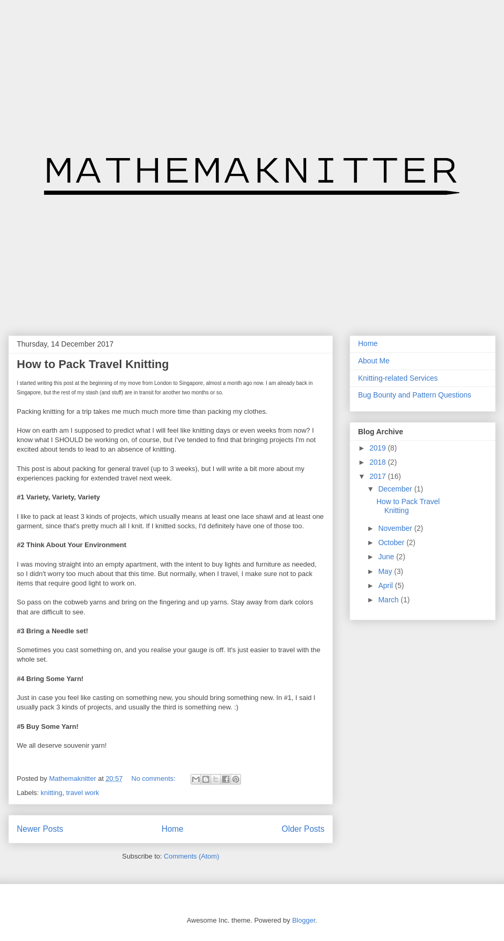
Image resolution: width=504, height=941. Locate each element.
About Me (374, 361)
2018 (379, 462)
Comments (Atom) (191, 856)
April (386, 585)
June (387, 556)
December (396, 489)
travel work (82, 793)
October (392, 542)
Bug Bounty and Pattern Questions (414, 395)
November (396, 528)
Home (173, 828)
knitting (51, 793)
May (386, 571)
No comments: (154, 778)
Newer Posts (40, 828)
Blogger (303, 920)
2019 (379, 448)
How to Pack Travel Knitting (93, 364)
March (389, 599)
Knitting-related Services (398, 378)
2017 (379, 476)
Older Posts (303, 828)
